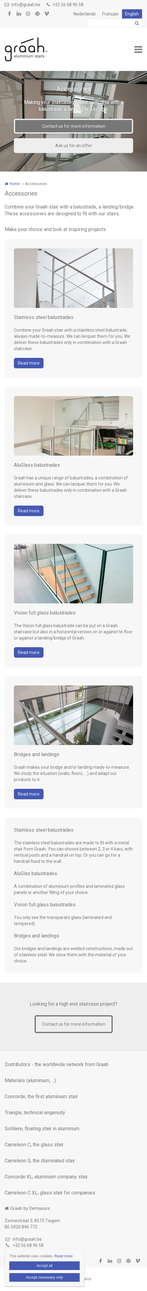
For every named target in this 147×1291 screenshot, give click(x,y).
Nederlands (85, 13)
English (132, 13)
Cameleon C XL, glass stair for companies (50, 1193)
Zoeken (136, 23)
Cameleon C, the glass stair (34, 1145)
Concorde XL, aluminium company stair (46, 1177)
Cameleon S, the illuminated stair (40, 1161)
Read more (29, 363)
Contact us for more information (73, 126)
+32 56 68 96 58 (65, 4)
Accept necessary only (44, 1277)
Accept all (44, 1266)
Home (15, 184)
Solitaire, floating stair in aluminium (42, 1129)
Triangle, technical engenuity (35, 1112)
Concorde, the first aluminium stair (41, 1096)
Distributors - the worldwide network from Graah (56, 1064)
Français (110, 13)
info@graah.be (22, 4)
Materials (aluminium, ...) (30, 1080)
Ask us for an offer (73, 145)
